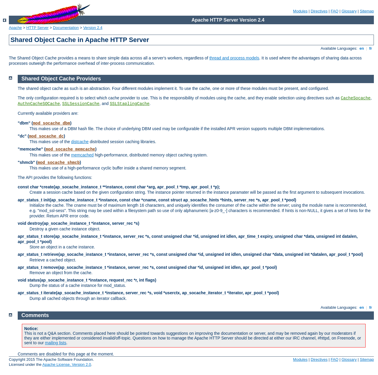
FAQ (334, 11)
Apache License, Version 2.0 (66, 364)
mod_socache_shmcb (59, 162)
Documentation (66, 27)
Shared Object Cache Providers (61, 79)
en (362, 48)
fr (370, 48)
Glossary (348, 11)
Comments (35, 315)
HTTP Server (37, 27)
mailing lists (55, 342)
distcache (80, 141)
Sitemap (367, 11)
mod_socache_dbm (51, 123)
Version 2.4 (92, 27)
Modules (300, 11)
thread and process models (234, 58)
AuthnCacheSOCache (39, 103)
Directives (319, 11)
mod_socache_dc (46, 136)
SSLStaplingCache (129, 103)
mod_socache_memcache (70, 149)
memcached (82, 155)
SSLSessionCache (81, 103)
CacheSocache (356, 98)
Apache (15, 27)
